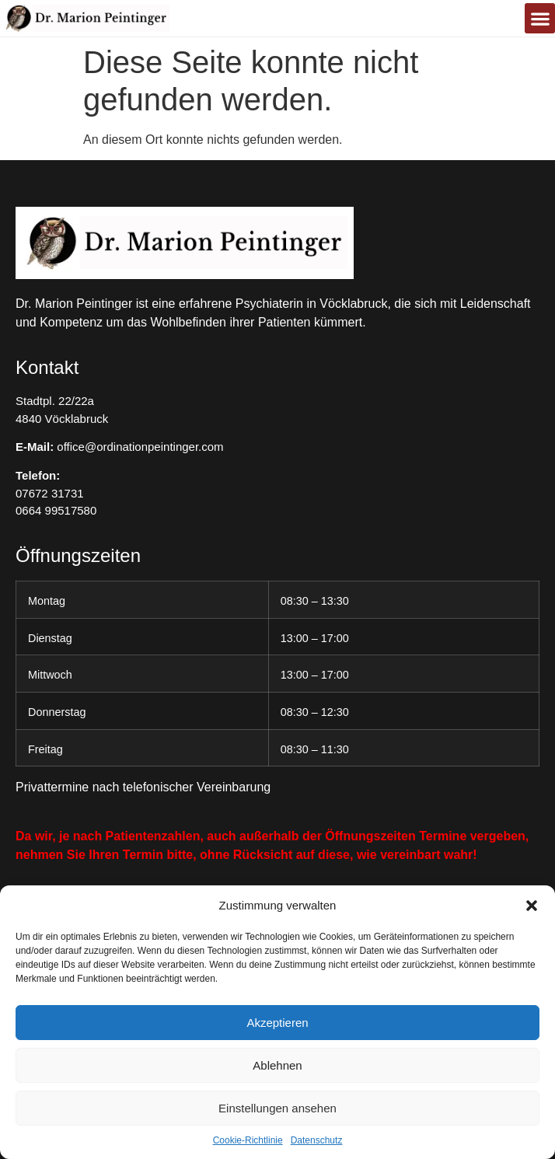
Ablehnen (277, 1065)
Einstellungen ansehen (277, 1108)
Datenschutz (317, 1140)
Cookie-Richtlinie (248, 1140)
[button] (531, 905)
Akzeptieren (277, 1022)
